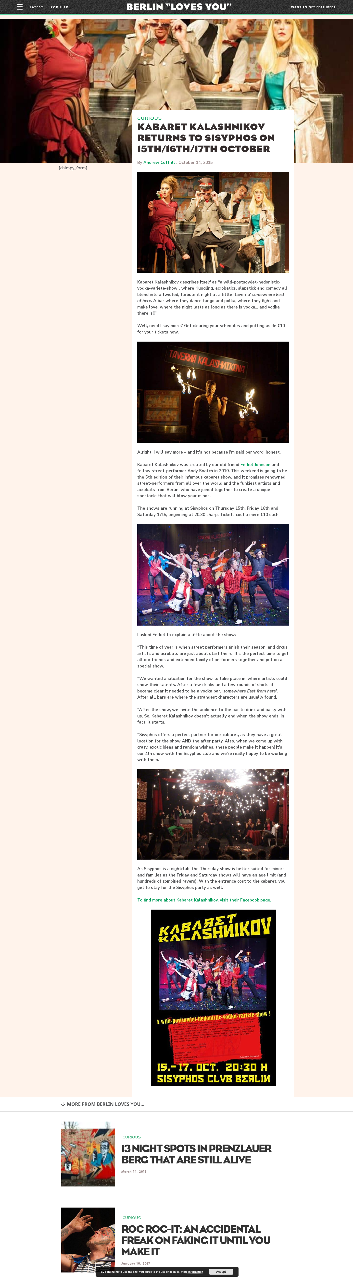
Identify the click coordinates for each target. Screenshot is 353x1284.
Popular (60, 7)
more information (192, 1271)
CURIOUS (149, 118)
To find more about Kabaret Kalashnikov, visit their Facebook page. (204, 900)
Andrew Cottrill (159, 162)
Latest (36, 7)
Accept (221, 1271)
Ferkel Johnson (255, 465)
